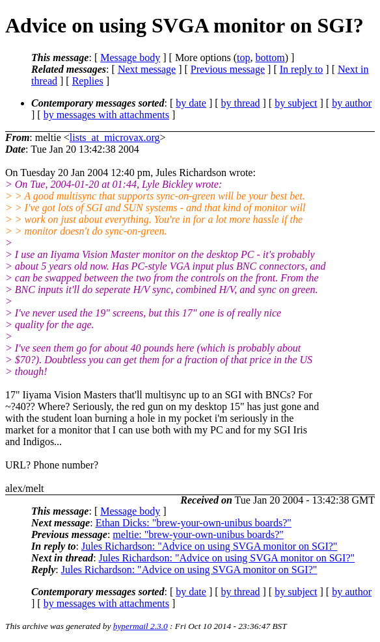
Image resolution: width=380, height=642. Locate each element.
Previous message (228, 69)
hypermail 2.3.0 (140, 626)
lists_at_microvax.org (115, 137)
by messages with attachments (106, 114)
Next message (147, 69)
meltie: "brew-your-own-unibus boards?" (198, 534)
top (243, 57)
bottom (269, 57)
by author (352, 103)
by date (191, 103)
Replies (87, 80)
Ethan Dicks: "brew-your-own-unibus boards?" (194, 522)
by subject (296, 103)
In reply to (301, 69)
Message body (130, 57)
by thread (240, 103)
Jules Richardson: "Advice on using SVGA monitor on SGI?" (209, 546)
